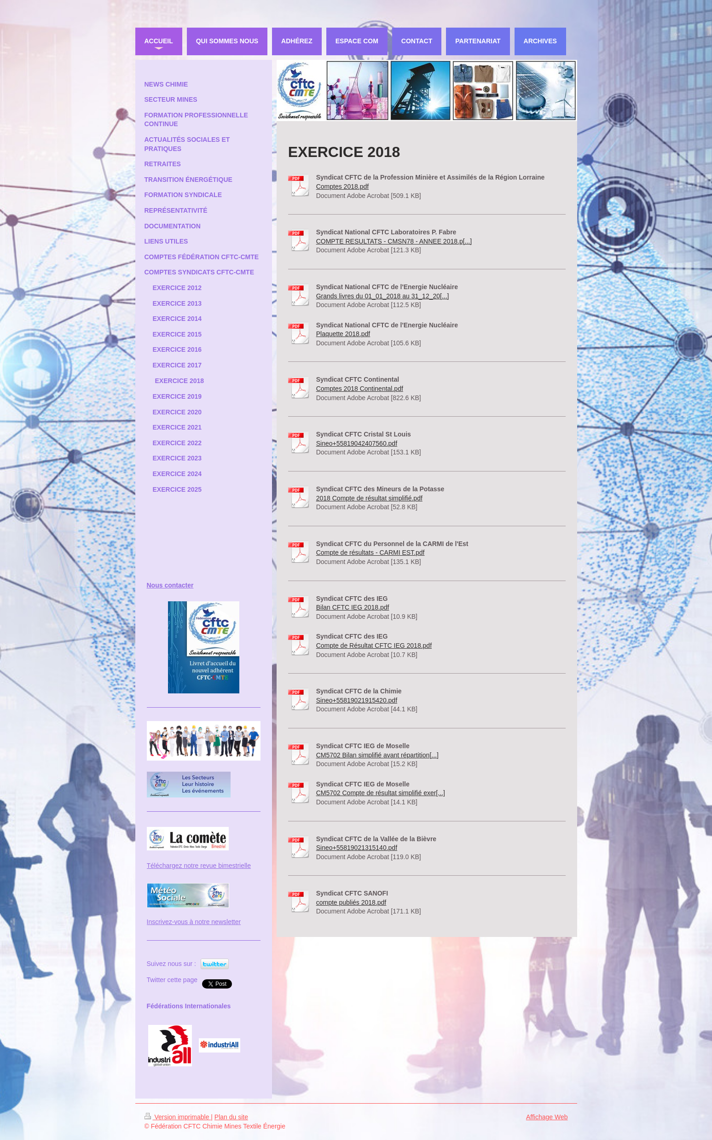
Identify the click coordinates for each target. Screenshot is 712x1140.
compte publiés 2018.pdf (351, 902)
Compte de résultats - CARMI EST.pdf (370, 552)
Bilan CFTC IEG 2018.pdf (352, 607)
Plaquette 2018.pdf (343, 333)
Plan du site (231, 1117)
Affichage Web (547, 1117)
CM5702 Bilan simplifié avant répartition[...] (377, 755)
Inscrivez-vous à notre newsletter (194, 921)
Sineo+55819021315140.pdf (356, 847)
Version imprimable (178, 1117)
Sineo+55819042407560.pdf (356, 443)
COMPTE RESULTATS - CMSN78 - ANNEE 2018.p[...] (394, 241)
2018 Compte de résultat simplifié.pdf (369, 498)
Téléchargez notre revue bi (185, 865)
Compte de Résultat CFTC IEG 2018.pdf (374, 645)
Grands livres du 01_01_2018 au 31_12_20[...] (382, 296)
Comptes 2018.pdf (342, 186)
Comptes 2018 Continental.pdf (359, 388)
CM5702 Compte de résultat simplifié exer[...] (380, 793)
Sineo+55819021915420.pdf (356, 700)
